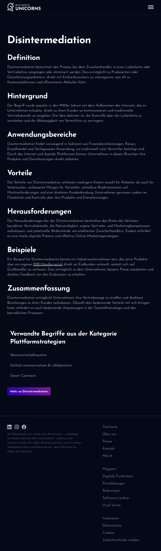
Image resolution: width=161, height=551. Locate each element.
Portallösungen (114, 483)
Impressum (111, 518)
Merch (107, 456)
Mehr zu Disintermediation (29, 391)
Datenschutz (112, 525)
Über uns (109, 434)
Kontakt (109, 449)
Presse (107, 441)
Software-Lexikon (116, 498)
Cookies (108, 533)
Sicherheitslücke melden (121, 540)
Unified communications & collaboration (41, 365)
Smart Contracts (23, 376)
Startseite (110, 427)
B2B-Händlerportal (47, 264)
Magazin (109, 469)
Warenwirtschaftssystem (28, 355)
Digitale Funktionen (118, 476)
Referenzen (111, 491)
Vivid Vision (112, 505)
